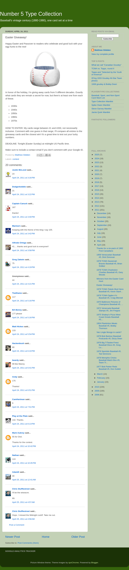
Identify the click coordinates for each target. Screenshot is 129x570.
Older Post (78, 536)
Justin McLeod (19, 170)
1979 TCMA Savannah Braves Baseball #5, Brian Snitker (109, 263)
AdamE (15, 472)
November (102, 217)
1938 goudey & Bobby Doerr (104, 84)
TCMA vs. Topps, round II (103, 68)
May (99, 241)
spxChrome (73, 562)
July (99, 233)
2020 (97, 174)
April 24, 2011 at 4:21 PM (23, 284)
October (101, 221)
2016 (97, 190)
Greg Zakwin (18, 259)
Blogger (94, 562)
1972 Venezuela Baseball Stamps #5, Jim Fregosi (108, 309)
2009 (97, 391)
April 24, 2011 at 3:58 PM (23, 250)
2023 (97, 162)
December (102, 213)
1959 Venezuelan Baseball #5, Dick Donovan (109, 256)
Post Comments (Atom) (28, 543)
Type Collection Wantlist (102, 101)
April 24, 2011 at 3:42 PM (23, 233)
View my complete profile (103, 54)
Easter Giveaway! (104, 285)
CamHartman (18, 399)
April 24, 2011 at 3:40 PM (23, 217)
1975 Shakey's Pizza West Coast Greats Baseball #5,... (108, 317)
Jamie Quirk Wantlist (101, 112)
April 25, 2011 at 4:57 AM (23, 502)
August (100, 229)
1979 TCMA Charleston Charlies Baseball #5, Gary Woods (110, 272)
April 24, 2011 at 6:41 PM (23, 368)
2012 (97, 206)
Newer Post (12, 536)
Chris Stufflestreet (21, 489)
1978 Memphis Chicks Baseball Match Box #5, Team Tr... (108, 360)
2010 (97, 387)
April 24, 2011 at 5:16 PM (23, 301)
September (102, 225)
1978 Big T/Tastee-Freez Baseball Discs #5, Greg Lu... (109, 345)
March (100, 374)
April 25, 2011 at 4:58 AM (23, 519)
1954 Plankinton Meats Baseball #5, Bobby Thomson (107, 325)
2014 (97, 198)
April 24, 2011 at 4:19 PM (23, 267)
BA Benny (17, 310)
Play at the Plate (20, 416)
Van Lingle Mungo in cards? (109, 332)
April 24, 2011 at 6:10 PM (23, 351)
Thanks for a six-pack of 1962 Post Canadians (110, 249)
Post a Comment (16, 525)
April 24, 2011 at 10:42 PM (24, 446)
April (99, 245)
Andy (14, 377)
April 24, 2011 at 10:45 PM (24, 463)
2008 (97, 395)
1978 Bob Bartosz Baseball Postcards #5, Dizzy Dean (109, 337)
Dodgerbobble (19, 187)
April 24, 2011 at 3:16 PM (23, 178)
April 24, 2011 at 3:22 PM (23, 194)
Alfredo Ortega (19, 243)
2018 (97, 182)
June (99, 237)
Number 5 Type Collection (31, 14)
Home (45, 536)
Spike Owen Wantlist (101, 105)
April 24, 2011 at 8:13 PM (23, 424)
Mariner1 (16, 226)
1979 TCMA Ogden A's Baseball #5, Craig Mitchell (110, 296)
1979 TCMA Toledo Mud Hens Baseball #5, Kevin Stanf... (110, 290)
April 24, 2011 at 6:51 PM (23, 390)
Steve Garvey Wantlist (101, 109)
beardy (15, 360)
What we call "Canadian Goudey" (106, 65)
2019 (97, 178)
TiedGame (17, 293)
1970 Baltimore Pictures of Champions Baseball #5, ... (110, 303)
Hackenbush (18, 343)
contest (15, 159)
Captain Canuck (19, 203)
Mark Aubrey (18, 433)
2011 (97, 210)
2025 (97, 154)
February (101, 378)
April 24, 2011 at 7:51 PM (23, 407)
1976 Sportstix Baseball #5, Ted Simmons (109, 352)
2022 (97, 166)
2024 (97, 158)
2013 (97, 202)
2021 (97, 170)
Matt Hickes (17, 326)
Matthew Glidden (102, 50)
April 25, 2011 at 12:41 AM (24, 480)
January (101, 382)
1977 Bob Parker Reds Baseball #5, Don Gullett (109, 367)
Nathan (15, 455)
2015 (97, 194)
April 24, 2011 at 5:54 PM (23, 334)
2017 (97, 186)
